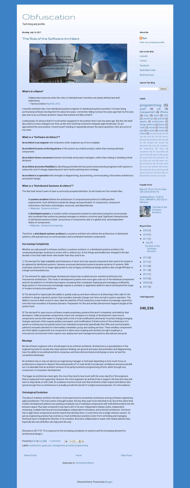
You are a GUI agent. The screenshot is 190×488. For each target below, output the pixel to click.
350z (151, 134)
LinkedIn (144, 56)
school (143, 133)
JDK (163, 134)
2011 (145, 270)
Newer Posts (30, 455)
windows (159, 176)
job (49, 445)
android (161, 118)
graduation (160, 158)
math (142, 127)
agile (144, 140)
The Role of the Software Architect (50, 38)
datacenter (144, 146)
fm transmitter (159, 152)
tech (156, 115)
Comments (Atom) (85, 463)
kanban (165, 167)
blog (163, 140)
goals (44, 445)
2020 (145, 230)
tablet (144, 176)
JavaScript (148, 118)
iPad (150, 164)
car (141, 143)
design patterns (147, 124)
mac (146, 115)
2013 (145, 266)
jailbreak (155, 167)
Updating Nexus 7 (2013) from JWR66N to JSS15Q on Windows (153, 199)
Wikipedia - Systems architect (44, 208)
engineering (148, 149)
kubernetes (146, 170)
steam (159, 173)
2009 (145, 278)
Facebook (144, 65)
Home (79, 455)
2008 (145, 282)
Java (141, 137)
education (164, 146)
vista (151, 176)
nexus (161, 127)
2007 (145, 287)
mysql (152, 127)
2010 (145, 274)
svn (166, 173)
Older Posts (126, 455)
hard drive (151, 161)
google (165, 155)
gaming (156, 155)
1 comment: (55, 441)
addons (165, 137)
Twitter (143, 61)
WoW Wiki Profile (148, 70)
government (147, 158)
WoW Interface (147, 75)
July (148, 242)
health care (163, 161)
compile (161, 143)
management (58, 445)
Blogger (108, 482)
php (141, 130)
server (151, 173)
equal (161, 149)
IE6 (158, 134)
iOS (144, 164)
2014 (145, 262)
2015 (145, 257)
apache (143, 121)
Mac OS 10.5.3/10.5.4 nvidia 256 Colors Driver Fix (153, 190)
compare (150, 143)
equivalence (144, 152)
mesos (162, 170)
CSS (166, 115)
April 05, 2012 (53, 104)
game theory (145, 155)
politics (142, 173)
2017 (145, 239)
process (70, 445)
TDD (156, 137)
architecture (35, 445)
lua (155, 170)
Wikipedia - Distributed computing (46, 225)
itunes (145, 167)
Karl (145, 38)
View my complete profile (152, 42)
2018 (145, 234)
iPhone (164, 112)
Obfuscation (48, 16)
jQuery (162, 124)
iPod (158, 164)
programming (81, 445)
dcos (154, 146)
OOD (149, 137)
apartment (154, 140)
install (165, 164)
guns (142, 161)
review (161, 130)
